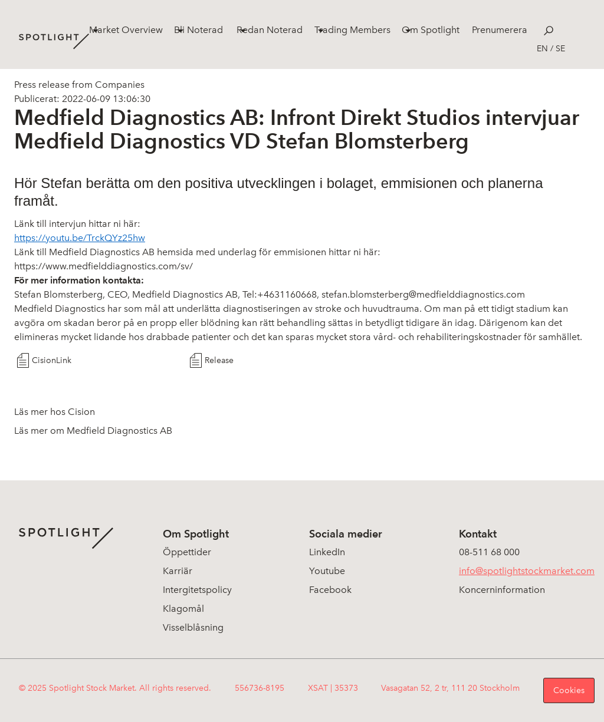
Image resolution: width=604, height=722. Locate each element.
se (560, 49)
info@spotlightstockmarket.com (527, 570)
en (542, 49)
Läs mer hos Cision (54, 411)
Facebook (330, 589)
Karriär (177, 570)
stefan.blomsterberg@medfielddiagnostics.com (423, 294)
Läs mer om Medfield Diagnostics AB (93, 430)
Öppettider (187, 552)
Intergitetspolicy (197, 589)
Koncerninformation (502, 589)
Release (219, 360)
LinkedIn (327, 552)
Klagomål (183, 608)
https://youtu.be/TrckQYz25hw (79, 237)
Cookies (569, 690)
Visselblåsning (193, 627)
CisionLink (51, 360)
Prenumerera (499, 29)
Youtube (327, 570)
